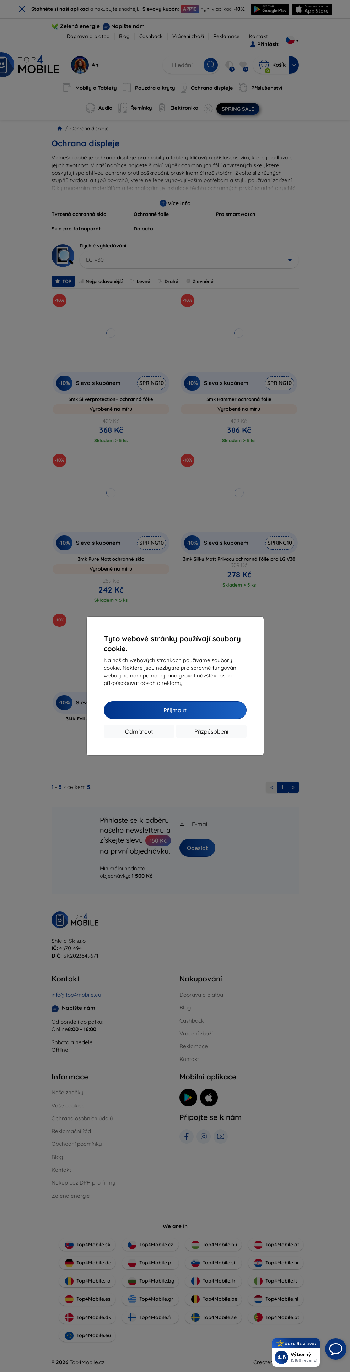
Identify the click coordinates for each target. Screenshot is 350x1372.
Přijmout (175, 710)
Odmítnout (139, 731)
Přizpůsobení (211, 731)
